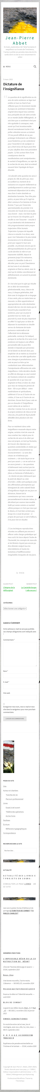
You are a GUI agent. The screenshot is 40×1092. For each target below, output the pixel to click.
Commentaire (9, 640)
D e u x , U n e (8, 975)
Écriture (6, 824)
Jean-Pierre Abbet (20, 40)
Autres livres (10, 816)
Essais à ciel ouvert (13, 807)
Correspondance (9, 833)
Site (4, 786)
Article (21, 573)
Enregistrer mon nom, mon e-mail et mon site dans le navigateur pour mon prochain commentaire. (19, 709)
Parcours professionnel (14, 799)
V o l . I (27, 1008)
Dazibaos (6, 820)
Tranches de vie (12, 795)
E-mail (6, 682)
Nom (5, 671)
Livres (5, 803)
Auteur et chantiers (10, 790)
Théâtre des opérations (15, 812)
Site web (6, 693)
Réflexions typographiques (16, 829)
